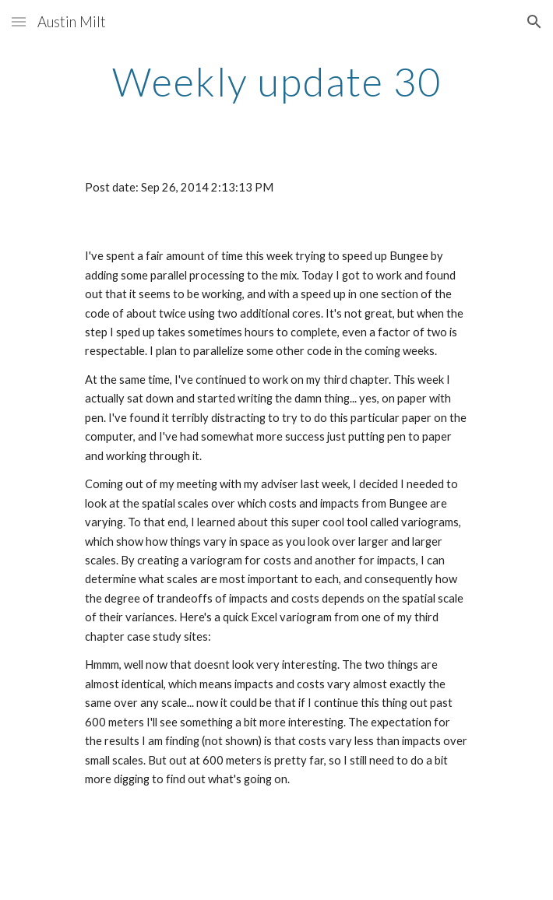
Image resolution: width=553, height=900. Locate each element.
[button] (18, 21)
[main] (276, 82)
